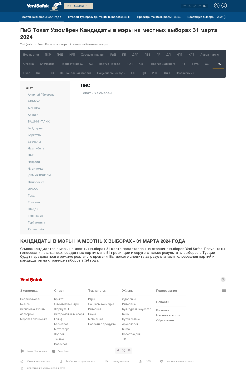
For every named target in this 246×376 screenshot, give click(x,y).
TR (184, 6)
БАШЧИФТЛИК (39, 121)
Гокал (32, 195)
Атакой (33, 114)
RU (204, 6)
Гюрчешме (35, 215)
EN (190, 6)
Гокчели (34, 202)
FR (200, 6)
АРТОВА (34, 108)
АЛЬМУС (34, 101)
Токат (28, 87)
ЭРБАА (33, 188)
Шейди (33, 209)
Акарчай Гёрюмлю (41, 94)
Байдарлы (35, 128)
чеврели (34, 161)
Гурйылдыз (36, 222)
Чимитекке (35, 168)
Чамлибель (36, 148)
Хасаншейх (36, 229)
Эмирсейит (36, 182)
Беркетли (35, 135)
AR (195, 6)
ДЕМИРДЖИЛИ (39, 175)
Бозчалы (34, 141)
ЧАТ (31, 155)
